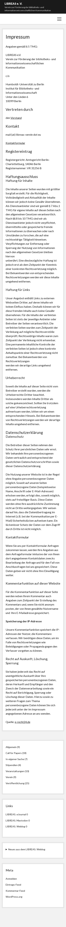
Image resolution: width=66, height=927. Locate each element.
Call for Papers (14, 752)
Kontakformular (15, 143)
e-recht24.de (22, 722)
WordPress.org (14, 896)
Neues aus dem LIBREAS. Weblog (26, 849)
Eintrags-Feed (13, 884)
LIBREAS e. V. (13, 3)
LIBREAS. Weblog (15, 826)
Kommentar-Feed (15, 890)
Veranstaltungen (15, 771)
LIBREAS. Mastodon (17, 820)
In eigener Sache (15, 759)
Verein (9, 777)
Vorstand (16, 117)
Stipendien (12, 765)
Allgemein (11, 747)
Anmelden (11, 878)
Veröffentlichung (15, 783)
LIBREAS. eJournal (16, 814)
